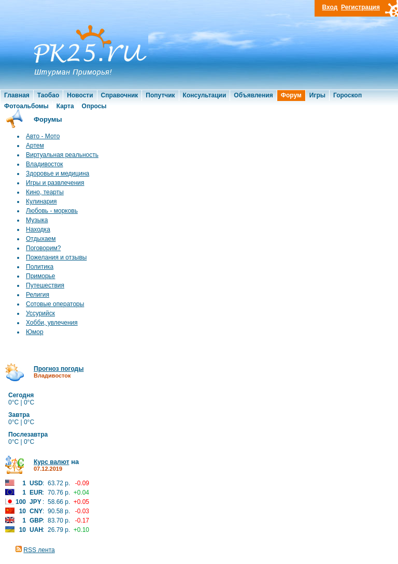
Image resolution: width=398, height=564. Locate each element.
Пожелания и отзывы (56, 257)
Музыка (37, 220)
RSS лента (38, 550)
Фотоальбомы (26, 106)
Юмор (35, 332)
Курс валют (51, 462)
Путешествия (45, 285)
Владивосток (44, 164)
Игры (317, 95)
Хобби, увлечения (52, 322)
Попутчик (160, 95)
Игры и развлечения (55, 182)
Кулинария (41, 201)
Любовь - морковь (52, 210)
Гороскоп (347, 95)
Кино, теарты (45, 192)
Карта (65, 106)
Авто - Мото (43, 136)
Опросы (94, 106)
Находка (38, 229)
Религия (37, 294)
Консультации (204, 95)
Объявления (253, 95)
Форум (291, 95)
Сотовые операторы (55, 304)
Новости (80, 95)
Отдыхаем (41, 238)
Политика (39, 266)
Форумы (48, 119)
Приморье (40, 276)
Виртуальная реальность (62, 154)
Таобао (48, 95)
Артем (35, 145)
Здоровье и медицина (57, 173)
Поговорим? (43, 248)
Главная (17, 95)
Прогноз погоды (58, 368)
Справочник (119, 95)
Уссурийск (40, 313)
